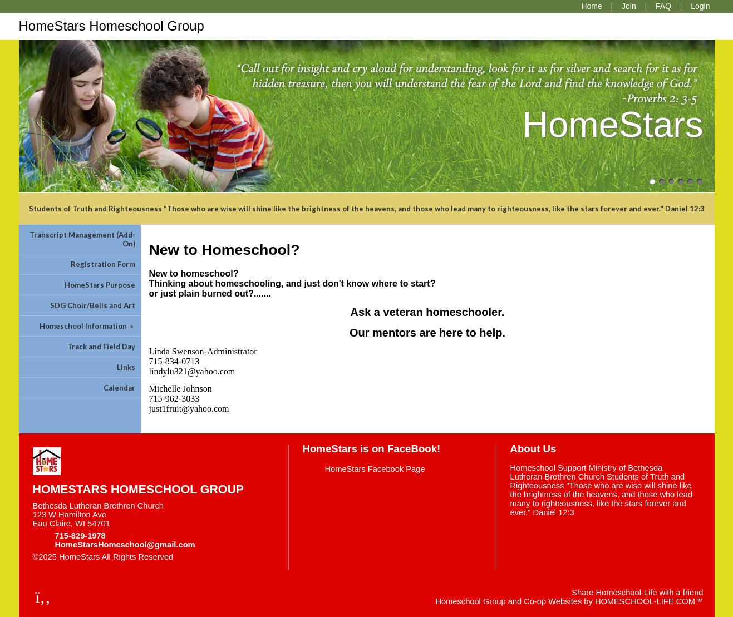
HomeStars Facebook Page (375, 469)
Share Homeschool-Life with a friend (637, 592)
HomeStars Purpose (100, 284)
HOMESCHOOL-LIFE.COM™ (649, 601)
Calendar (119, 387)
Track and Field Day (101, 346)
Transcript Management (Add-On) (82, 239)
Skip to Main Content (221, 556)
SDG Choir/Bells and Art (92, 305)
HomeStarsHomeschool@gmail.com (125, 544)
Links (126, 367)
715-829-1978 (80, 535)
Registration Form (103, 264)
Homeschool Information (87, 326)
